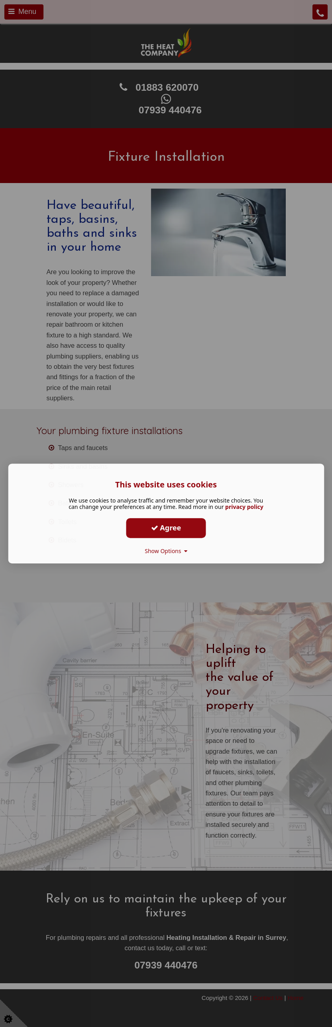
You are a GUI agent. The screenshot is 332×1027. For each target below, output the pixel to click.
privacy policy (244, 507)
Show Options (166, 551)
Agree (166, 527)
